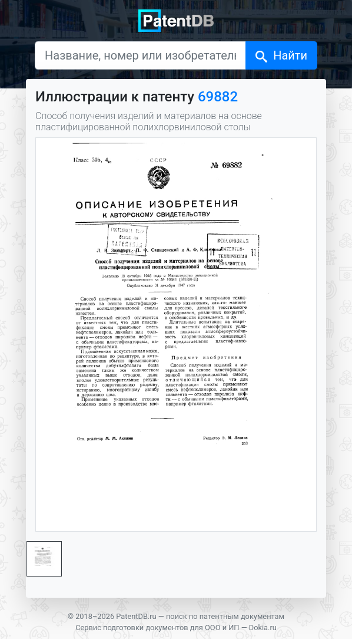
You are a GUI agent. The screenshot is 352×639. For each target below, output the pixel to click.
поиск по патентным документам (225, 616)
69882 (218, 96)
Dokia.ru (263, 627)
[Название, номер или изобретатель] (140, 55)
